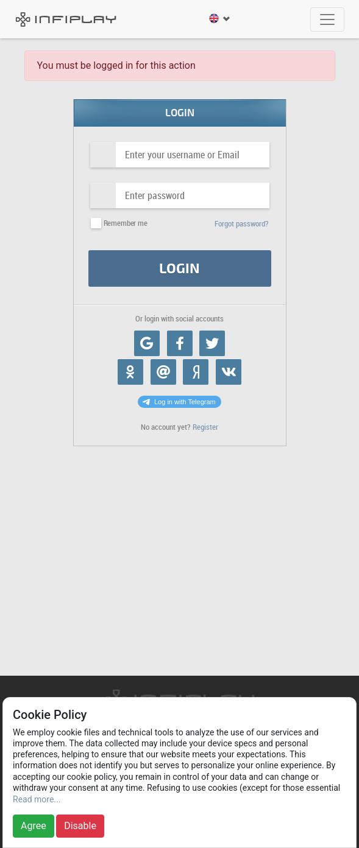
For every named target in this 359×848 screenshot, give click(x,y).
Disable (80, 826)
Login (179, 269)
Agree (33, 826)
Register (205, 427)
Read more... (36, 799)
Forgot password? (242, 223)
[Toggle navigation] (327, 19)
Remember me (126, 223)
